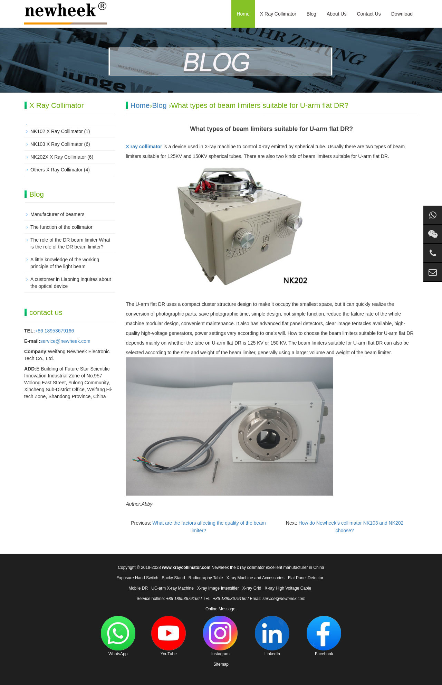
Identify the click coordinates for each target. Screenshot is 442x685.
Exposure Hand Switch (137, 577)
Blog (311, 14)
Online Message (220, 609)
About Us (337, 14)
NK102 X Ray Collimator (56, 131)
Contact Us (369, 14)
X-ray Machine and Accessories (256, 577)
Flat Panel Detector (306, 577)
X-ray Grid (251, 588)
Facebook (324, 636)
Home (243, 14)
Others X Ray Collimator (56, 169)
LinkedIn (272, 636)
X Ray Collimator (278, 14)
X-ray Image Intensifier (218, 588)
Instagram (220, 636)
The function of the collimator (61, 227)
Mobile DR (138, 588)
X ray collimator (144, 146)
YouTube (168, 636)
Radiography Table (206, 577)
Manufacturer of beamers (57, 214)
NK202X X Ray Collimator (58, 157)
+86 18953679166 (54, 331)
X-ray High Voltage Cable (288, 588)
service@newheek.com (65, 341)
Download (402, 14)
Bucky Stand (173, 577)
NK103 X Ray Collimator (56, 144)
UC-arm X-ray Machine (172, 588)
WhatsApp (118, 636)
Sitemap (221, 664)
